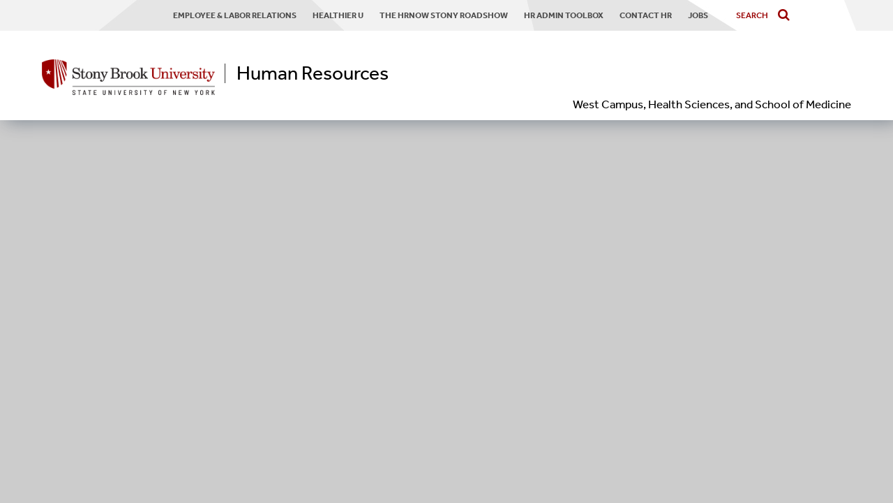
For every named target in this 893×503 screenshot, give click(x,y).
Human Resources (313, 73)
